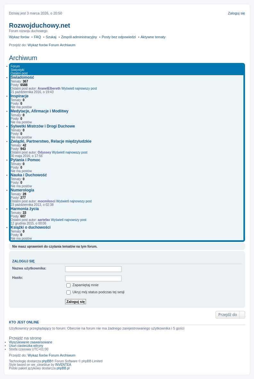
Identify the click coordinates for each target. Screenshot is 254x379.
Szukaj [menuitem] (51, 37)
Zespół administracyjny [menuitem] (79, 37)
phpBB (46, 361)
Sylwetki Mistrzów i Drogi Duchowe (43, 126)
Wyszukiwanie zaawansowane (30, 342)
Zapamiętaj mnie (82, 285)
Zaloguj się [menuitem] (236, 13)
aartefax (44, 220)
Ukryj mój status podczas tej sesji (95, 292)
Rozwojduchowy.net (39, 25)
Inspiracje (20, 96)
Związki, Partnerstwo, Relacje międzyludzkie (51, 141)
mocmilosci (46, 201)
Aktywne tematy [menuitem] (152, 37)
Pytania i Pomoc (25, 160)
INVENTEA (63, 364)
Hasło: (17, 277)
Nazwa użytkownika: (29, 268)
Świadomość (22, 77)
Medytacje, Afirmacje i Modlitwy (39, 111)
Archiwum (23, 57)
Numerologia (22, 190)
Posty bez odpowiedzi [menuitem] (119, 37)
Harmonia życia (25, 209)
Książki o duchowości (31, 227)
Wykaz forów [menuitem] (19, 37)
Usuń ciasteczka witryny (26, 346)
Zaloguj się (23, 261)
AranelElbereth (49, 88)
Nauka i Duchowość (29, 175)
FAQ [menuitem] (37, 37)
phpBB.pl (63, 368)
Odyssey (44, 152)
